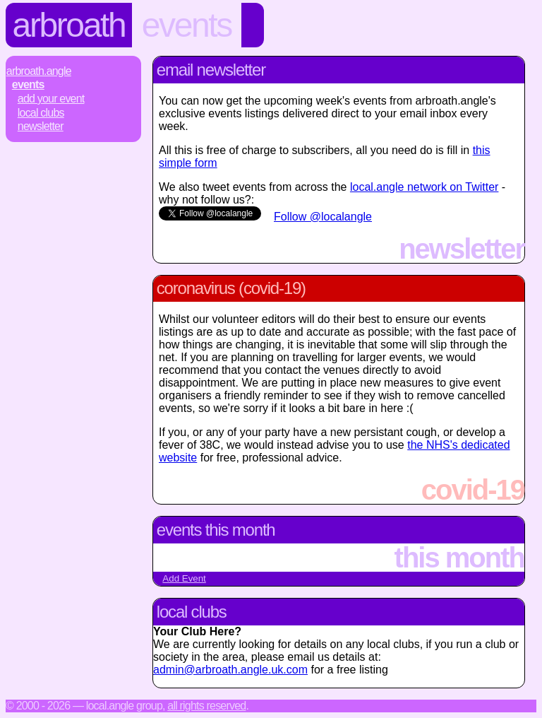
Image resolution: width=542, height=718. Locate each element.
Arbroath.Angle (38, 71)
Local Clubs (41, 113)
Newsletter (41, 126)
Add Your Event (51, 99)
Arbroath (69, 25)
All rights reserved (206, 706)
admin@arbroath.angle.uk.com (230, 670)
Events (186, 25)
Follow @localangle (323, 217)
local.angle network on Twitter (424, 187)
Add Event (184, 578)
